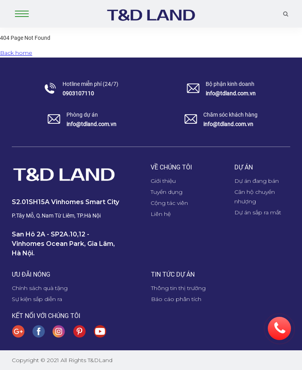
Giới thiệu (163, 180)
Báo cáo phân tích (176, 299)
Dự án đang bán (256, 180)
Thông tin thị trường (178, 288)
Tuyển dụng (166, 191)
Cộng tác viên (169, 202)
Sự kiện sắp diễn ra (37, 299)
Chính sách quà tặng (40, 288)
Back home (16, 52)
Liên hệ (161, 214)
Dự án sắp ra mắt (257, 212)
